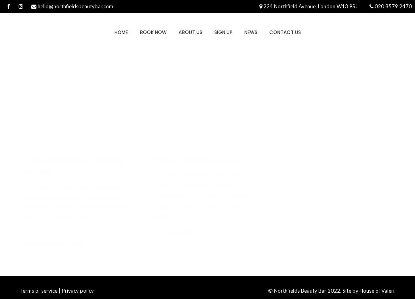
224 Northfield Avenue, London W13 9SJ (308, 6)
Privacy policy (78, 283)
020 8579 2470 (390, 6)
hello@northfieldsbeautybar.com (72, 6)
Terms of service (38, 283)
